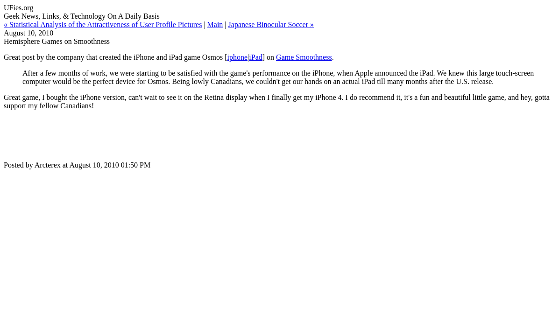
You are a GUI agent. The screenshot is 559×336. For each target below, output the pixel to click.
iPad (255, 57)
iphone (237, 57)
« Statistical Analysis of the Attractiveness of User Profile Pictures (103, 24)
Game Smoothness (304, 57)
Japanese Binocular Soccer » (271, 24)
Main (215, 24)
